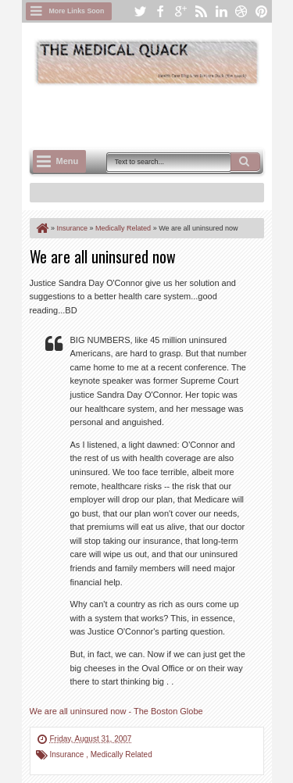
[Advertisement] (161, 114)
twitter (140, 11)
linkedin (221, 11)
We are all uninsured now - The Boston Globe (116, 711)
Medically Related (121, 754)
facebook (160, 11)
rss (201, 11)
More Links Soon (77, 11)
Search (245, 161)
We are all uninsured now (103, 256)
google (180, 11)
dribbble (241, 11)
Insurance (68, 754)
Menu (67, 161)
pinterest (262, 11)
